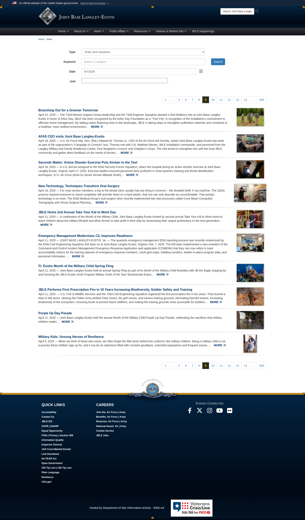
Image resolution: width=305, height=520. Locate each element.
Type (72, 53)
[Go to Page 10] (213, 101)
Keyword (69, 63)
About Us (81, 32)
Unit (72, 82)
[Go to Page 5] (179, 101)
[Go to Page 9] (205, 101)
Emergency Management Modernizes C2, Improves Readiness (85, 237)
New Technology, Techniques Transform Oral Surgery (79, 187)
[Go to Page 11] (221, 101)
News (99, 32)
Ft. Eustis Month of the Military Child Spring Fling (76, 267)
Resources (142, 32)
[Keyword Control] (143, 63)
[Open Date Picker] (201, 72)
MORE (97, 128)
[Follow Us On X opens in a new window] (200, 413)
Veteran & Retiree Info (171, 32)
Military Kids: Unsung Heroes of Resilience (71, 338)
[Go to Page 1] (165, 101)
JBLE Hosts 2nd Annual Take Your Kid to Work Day (77, 214)
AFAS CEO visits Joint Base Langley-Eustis (71, 138)
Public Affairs (119, 32)
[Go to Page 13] (237, 101)
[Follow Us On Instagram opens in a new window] (210, 413)
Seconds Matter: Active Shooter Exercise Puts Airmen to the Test (87, 164)
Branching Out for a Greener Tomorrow (68, 111)
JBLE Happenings (203, 32)
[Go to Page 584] (262, 101)
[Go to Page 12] (229, 101)
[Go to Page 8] (199, 101)
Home (63, 32)
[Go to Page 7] (192, 101)
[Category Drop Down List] (143, 53)
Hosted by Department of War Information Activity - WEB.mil (127, 509)
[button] (95, 3)
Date (72, 73)
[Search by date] (139, 73)
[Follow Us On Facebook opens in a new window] (190, 413)
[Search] (237, 11)
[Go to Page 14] (245, 101)
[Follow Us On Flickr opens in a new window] (230, 413)
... (172, 101)
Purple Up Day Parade (55, 314)
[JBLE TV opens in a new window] (220, 413)
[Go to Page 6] (185, 101)
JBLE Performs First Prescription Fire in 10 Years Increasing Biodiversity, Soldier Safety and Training (115, 291)
